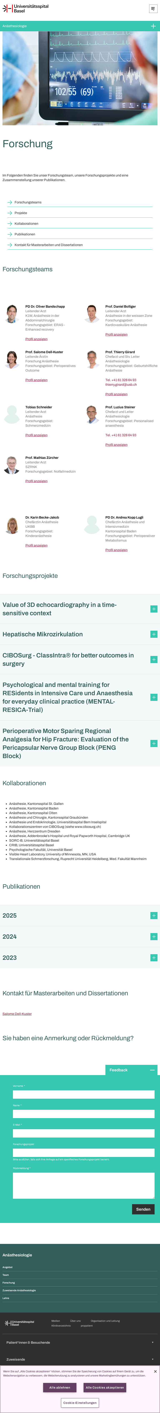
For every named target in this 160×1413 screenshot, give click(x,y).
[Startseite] (25, 9)
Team (5, 1274)
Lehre (5, 1298)
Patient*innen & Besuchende (28, 1342)
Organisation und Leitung (105, 1320)
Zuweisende (15, 1359)
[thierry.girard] (121, 384)
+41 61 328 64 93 (123, 380)
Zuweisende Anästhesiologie (19, 1290)
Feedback (119, 1070)
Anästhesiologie (14, 26)
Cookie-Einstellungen (79, 1402)
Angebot (7, 1267)
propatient (87, 1325)
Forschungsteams (28, 202)
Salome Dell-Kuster (17, 1014)
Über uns (75, 1320)
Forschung (8, 1282)
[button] (80, 609)
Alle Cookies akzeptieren (105, 1387)
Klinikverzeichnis (61, 1325)
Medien (55, 1320)
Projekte (21, 213)
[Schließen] (155, 1371)
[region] (80, 1389)
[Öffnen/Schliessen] (153, 9)
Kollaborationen (26, 223)
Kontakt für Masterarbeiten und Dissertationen (49, 245)
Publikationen (25, 234)
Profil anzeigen (36, 339)
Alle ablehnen (59, 1387)
